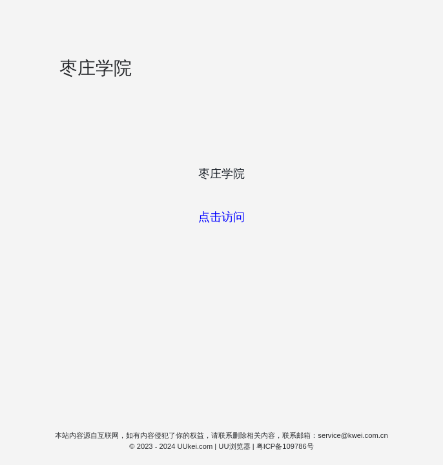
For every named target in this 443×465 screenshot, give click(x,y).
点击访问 (221, 217)
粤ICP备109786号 (285, 446)
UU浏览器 (234, 446)
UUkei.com (195, 446)
